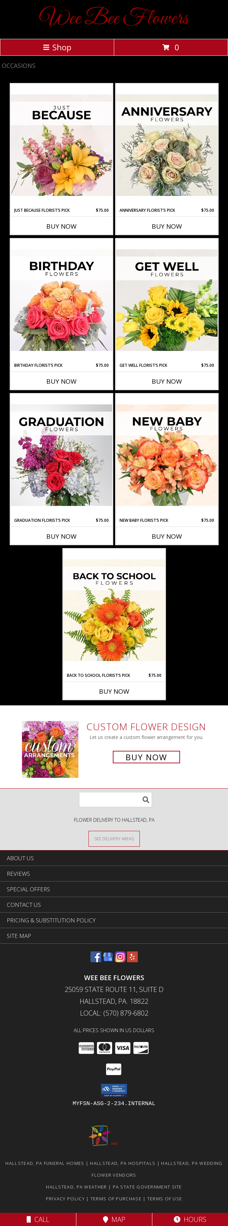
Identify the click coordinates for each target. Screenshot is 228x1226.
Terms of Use (164, 1199)
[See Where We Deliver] (114, 838)
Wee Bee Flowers (114, 18)
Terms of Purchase (116, 1199)
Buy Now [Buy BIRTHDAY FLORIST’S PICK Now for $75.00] (61, 381)
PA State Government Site (147, 1187)
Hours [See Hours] (190, 1219)
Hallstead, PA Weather (76, 1187)
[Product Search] (115, 799)
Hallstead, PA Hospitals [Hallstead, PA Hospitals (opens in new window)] (122, 1163)
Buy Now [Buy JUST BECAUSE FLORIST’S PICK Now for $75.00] (61, 226)
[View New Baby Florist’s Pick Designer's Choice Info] (167, 455)
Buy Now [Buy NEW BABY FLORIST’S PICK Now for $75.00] (167, 536)
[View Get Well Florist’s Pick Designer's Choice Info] (167, 300)
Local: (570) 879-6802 (114, 1013)
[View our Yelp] (132, 960)
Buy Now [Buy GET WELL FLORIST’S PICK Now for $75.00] (167, 381)
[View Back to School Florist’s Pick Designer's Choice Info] (114, 610)
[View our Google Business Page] (108, 960)
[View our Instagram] (120, 960)
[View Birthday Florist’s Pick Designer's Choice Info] (61, 300)
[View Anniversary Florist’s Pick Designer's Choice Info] (167, 145)
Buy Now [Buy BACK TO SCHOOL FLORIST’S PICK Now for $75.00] (114, 691)
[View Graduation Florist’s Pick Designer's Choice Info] (61, 455)
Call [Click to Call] (38, 1219)
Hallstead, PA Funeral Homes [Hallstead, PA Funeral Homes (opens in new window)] (44, 1163)
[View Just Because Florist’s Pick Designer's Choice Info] (61, 145)
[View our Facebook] (96, 960)
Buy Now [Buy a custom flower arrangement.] (146, 757)
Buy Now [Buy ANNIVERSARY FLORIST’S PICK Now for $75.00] (167, 226)
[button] (114, 1090)
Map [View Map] (114, 1219)
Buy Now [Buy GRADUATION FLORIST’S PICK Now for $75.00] (61, 536)
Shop (57, 47)
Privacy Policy (65, 1199)
